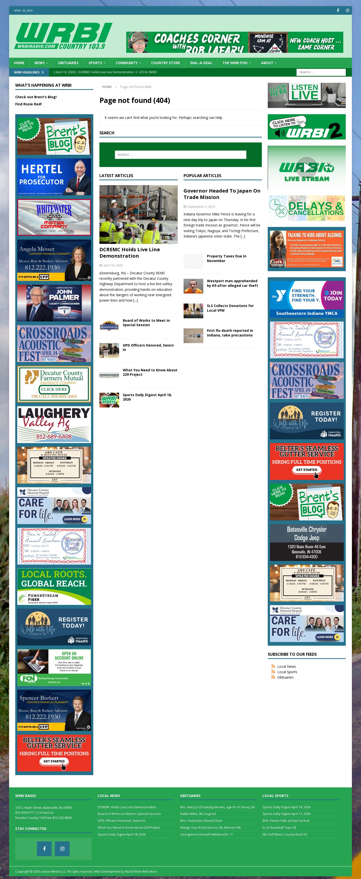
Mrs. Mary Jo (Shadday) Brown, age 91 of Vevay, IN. (217, 807)
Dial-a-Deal (201, 62)
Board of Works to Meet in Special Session (146, 322)
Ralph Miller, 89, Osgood (198, 813)
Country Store (165, 62)
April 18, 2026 (113, 265)
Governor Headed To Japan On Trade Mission (222, 193)
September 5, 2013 (201, 206)
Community (127, 62)
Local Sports (287, 672)
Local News (286, 666)
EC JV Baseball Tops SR (279, 827)
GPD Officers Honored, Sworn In (148, 347)
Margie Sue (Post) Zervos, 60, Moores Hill (210, 827)
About (267, 62)
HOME (19, 62)
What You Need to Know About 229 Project (150, 372)
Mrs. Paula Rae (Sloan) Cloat (201, 820)
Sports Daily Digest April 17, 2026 (287, 813)
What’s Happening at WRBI (43, 85)
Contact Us (46, 812)
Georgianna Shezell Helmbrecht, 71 (206, 834)
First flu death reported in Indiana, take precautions (230, 332)
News (39, 62)
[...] (135, 300)
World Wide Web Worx (141, 871)
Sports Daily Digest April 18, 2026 (147, 397)
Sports (95, 62)
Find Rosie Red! (28, 104)
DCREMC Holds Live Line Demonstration (129, 252)
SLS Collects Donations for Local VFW (230, 307)
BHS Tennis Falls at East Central (286, 820)
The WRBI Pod (235, 62)
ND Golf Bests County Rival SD (285, 834)
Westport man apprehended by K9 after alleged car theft (232, 283)
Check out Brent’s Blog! (36, 97)
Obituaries (68, 62)
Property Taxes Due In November (226, 258)
